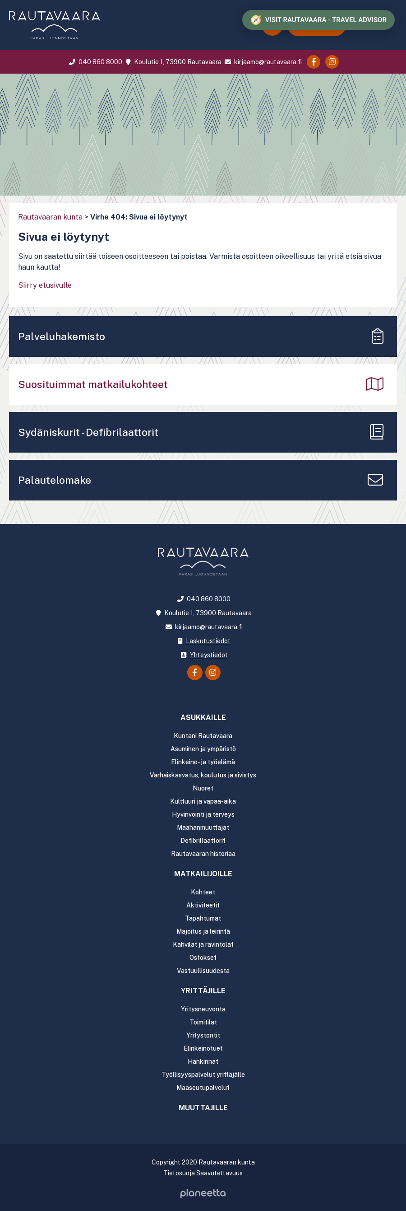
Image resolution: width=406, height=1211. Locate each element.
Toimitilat (203, 1022)
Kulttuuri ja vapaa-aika (203, 801)
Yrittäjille (203, 991)
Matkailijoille (203, 874)
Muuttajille (203, 1107)
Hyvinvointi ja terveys (203, 814)
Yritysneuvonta (203, 1009)
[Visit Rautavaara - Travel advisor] (318, 20)
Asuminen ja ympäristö (203, 749)
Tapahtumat (203, 918)
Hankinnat (203, 1061)
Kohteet (203, 892)
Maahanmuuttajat (203, 827)
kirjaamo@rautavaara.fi (262, 61)
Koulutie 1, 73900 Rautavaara (172, 61)
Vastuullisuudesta (203, 970)
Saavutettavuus (219, 1173)
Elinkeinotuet (203, 1048)
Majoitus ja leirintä (203, 931)
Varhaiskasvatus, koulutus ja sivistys (203, 775)
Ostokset (203, 957)
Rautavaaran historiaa (203, 853)
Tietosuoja (179, 1173)
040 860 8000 (94, 61)
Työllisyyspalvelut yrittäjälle (203, 1074)
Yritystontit (203, 1035)
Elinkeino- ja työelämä (203, 762)
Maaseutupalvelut (203, 1087)
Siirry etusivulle (45, 285)
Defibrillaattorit (203, 840)
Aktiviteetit (203, 905)
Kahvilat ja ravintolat (203, 944)
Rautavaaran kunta (50, 217)
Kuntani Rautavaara (203, 735)
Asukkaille (203, 717)
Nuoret (203, 788)
